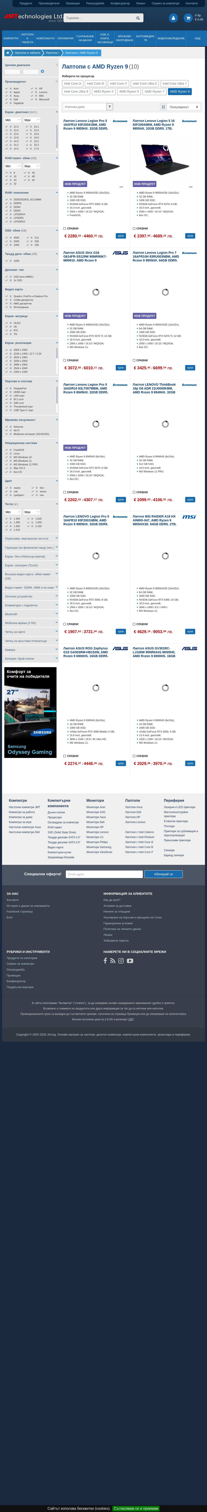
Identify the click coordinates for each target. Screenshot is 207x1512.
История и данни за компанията (28, 906)
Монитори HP (95, 827)
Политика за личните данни (122, 929)
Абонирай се (163, 874)
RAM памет (55, 827)
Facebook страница (20, 911)
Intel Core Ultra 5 (145, 83)
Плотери (169, 826)
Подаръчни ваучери (20, 987)
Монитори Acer (96, 807)
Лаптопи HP (132, 817)
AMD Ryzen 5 (129, 91)
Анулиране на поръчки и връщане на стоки (133, 917)
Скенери (169, 850)
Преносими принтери (177, 840)
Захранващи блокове (61, 857)
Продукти (26, 3)
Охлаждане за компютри (63, 822)
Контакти (192, 3)
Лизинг (140, 3)
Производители (49, 3)
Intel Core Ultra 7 (175, 83)
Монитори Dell (95, 822)
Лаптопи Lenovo (135, 822)
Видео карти (55, 847)
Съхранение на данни (85, 38)
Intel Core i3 (72, 83)
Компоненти (45, 38)
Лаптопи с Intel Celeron (139, 832)
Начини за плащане (117, 911)
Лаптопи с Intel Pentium (139, 837)
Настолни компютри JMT (24, 807)
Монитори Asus (96, 817)
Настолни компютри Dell (24, 832)
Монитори (95, 800)
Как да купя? (112, 900)
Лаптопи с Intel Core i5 (139, 847)
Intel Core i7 (118, 83)
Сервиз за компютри (165, 3)
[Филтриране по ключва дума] (85, 106)
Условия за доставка (117, 906)
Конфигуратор (120, 3)
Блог (10, 917)
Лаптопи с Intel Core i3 (139, 842)
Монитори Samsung (98, 847)
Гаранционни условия (118, 923)
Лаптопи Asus (133, 807)
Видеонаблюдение (171, 38)
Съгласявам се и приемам (136, 1508)
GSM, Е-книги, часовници (105, 38)
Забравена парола (116, 940)
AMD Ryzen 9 (180, 91)
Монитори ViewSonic (99, 852)
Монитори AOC (96, 812)
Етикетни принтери (176, 821)
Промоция (13, 975)
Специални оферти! (43, 874)
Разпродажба (95, 3)
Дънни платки (56, 812)
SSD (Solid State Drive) (62, 832)
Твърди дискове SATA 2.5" (64, 837)
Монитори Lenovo (97, 832)
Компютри (10, 38)
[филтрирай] (42, 71)
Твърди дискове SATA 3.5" (64, 842)
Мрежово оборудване (124, 38)
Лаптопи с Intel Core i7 (139, 852)
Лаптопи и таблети (27, 38)
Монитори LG (95, 837)
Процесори (55, 817)
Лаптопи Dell (133, 812)
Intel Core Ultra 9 (76, 91)
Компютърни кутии (59, 852)
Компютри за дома (20, 817)
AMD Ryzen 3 (103, 91)
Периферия (65, 38)
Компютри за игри (20, 822)
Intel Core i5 (95, 83)
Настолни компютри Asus (25, 827)
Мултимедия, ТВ (145, 38)
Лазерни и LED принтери (179, 807)
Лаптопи (132, 800)
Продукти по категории (22, 958)
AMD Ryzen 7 (154, 91)
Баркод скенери (174, 855)
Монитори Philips (97, 842)
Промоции (73, 3)
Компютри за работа (22, 812)
